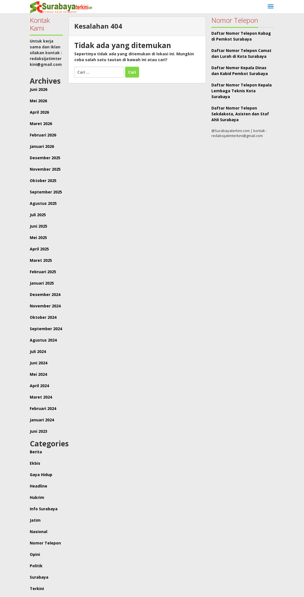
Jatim (35, 520)
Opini (35, 554)
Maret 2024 (41, 397)
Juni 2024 (38, 362)
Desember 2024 (45, 294)
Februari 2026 (43, 135)
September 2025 (46, 192)
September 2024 (46, 328)
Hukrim (37, 497)
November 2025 (45, 169)
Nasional (38, 531)
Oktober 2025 (43, 180)
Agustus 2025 (43, 203)
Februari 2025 (43, 271)
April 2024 (39, 385)
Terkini (37, 588)
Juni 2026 (38, 89)
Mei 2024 (38, 374)
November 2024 (45, 306)
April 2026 (39, 112)
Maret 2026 (41, 123)
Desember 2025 (45, 157)
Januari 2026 (42, 146)
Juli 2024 (38, 351)
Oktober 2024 (43, 317)
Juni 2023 (38, 431)
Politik (36, 565)
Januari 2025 (42, 283)
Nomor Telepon (45, 543)
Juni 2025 (38, 226)
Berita (36, 451)
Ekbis (35, 463)
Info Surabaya (44, 508)
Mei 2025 (38, 237)
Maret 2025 (41, 260)
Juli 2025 (38, 214)
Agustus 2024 (43, 340)
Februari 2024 (43, 408)
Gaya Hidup (41, 474)
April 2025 (39, 249)
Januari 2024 (42, 419)
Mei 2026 (38, 100)
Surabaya (39, 577)
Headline (38, 486)
